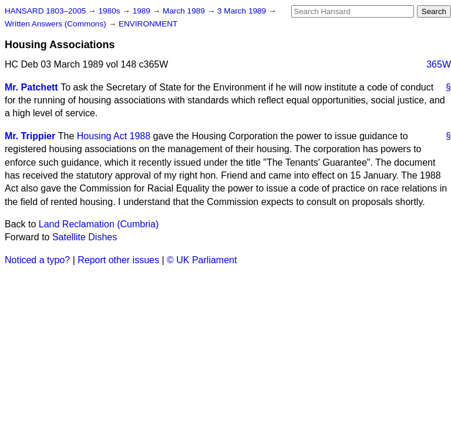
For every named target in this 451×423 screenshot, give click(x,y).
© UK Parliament (202, 260)
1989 (143, 10)
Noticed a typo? (37, 260)
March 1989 (185, 10)
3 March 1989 (242, 10)
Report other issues (118, 260)
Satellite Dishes (84, 237)
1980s (110, 10)
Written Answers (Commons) (57, 23)
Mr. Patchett (31, 87)
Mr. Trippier (30, 136)
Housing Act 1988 (113, 136)
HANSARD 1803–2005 (45, 10)
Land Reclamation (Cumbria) (99, 224)
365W (438, 64)
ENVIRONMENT (148, 23)
